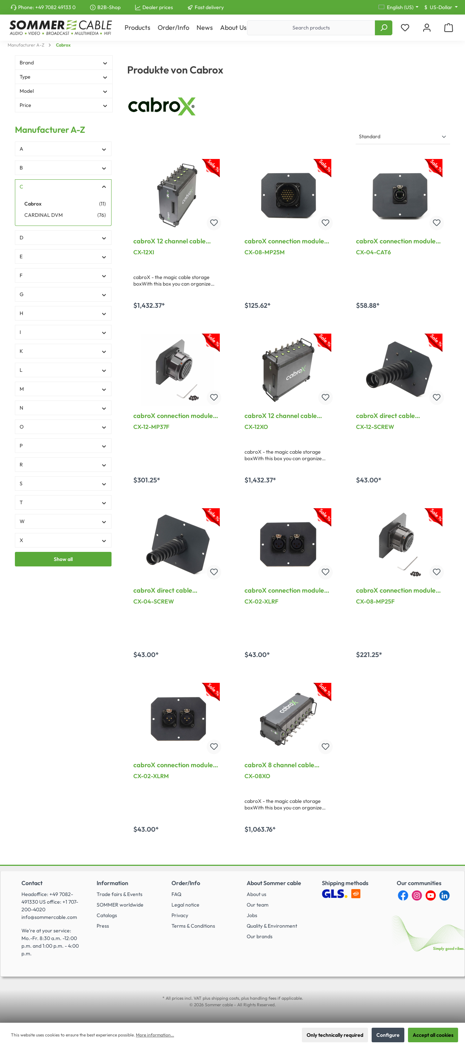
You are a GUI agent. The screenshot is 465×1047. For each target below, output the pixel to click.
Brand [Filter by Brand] (64, 62)
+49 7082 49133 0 (55, 7)
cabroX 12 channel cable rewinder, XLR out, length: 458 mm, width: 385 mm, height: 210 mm (283, 416)
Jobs (252, 915)
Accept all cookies (433, 1035)
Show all (63, 559)
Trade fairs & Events (119, 894)
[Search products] (311, 27)
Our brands (259, 936)
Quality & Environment (272, 926)
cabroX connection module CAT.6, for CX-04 (396, 241)
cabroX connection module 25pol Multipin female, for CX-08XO (396, 590)
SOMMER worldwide (120, 904)
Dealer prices (157, 7)
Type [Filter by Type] (64, 76)
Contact (32, 883)
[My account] (427, 27)
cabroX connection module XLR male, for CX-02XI (173, 765)
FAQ (176, 894)
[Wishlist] (405, 27)
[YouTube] (430, 895)
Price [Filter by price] (64, 105)
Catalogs (107, 915)
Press (103, 926)
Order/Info (185, 883)
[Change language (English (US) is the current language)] (399, 7)
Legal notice (185, 904)
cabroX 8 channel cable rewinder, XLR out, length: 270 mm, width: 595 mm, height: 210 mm (283, 765)
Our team (257, 904)
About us (256, 894)
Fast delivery (209, 7)
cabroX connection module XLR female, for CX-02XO (284, 590)
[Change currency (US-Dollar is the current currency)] (441, 7)
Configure (388, 1035)
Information (112, 883)
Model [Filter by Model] (64, 91)
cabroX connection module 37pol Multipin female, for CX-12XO (173, 416)
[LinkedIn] (444, 895)
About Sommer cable (274, 883)
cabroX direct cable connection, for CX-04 (166, 590)
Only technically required (335, 1035)
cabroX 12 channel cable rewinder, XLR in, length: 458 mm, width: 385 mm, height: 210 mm (176, 241)
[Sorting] (403, 137)
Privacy (179, 915)
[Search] (383, 27)
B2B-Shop (109, 7)
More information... (155, 1035)
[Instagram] (417, 895)
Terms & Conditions (193, 926)
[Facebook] (403, 895)
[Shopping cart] (449, 27)
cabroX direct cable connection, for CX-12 (388, 416)
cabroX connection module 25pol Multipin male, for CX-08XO (286, 241)
